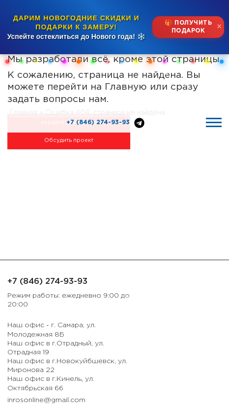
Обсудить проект (68, 140)
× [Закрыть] (219, 27)
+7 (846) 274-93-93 (98, 122)
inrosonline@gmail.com (46, 400)
